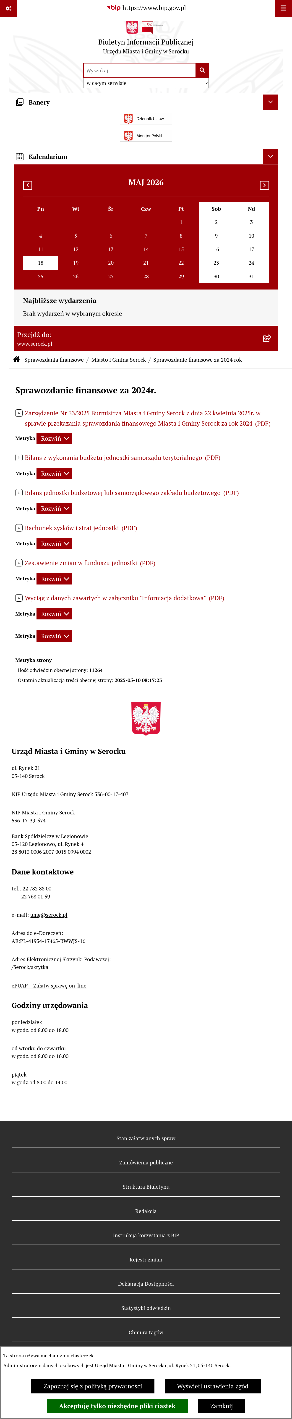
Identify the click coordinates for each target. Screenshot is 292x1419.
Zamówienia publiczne (146, 1162)
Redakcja (146, 1211)
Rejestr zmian (146, 1259)
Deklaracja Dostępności (146, 1283)
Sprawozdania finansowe (54, 359)
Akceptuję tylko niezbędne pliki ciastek (117, 1406)
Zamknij (221, 1406)
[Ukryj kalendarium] (271, 156)
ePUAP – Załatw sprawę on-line (49, 985)
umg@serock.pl (48, 914)
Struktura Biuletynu (146, 1186)
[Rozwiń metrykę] (54, 438)
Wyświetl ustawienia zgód (212, 1386)
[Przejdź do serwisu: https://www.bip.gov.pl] (146, 8)
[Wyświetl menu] (283, 8)
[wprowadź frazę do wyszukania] (139, 70)
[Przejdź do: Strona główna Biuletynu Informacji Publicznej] (16, 360)
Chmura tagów (146, 1332)
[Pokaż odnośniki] (8, 8)
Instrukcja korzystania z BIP (146, 1235)
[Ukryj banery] (271, 102)
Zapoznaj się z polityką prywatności (93, 1386)
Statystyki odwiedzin (146, 1308)
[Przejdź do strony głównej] (146, 39)
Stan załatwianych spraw (146, 1138)
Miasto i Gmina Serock (118, 359)
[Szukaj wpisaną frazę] (202, 70)
